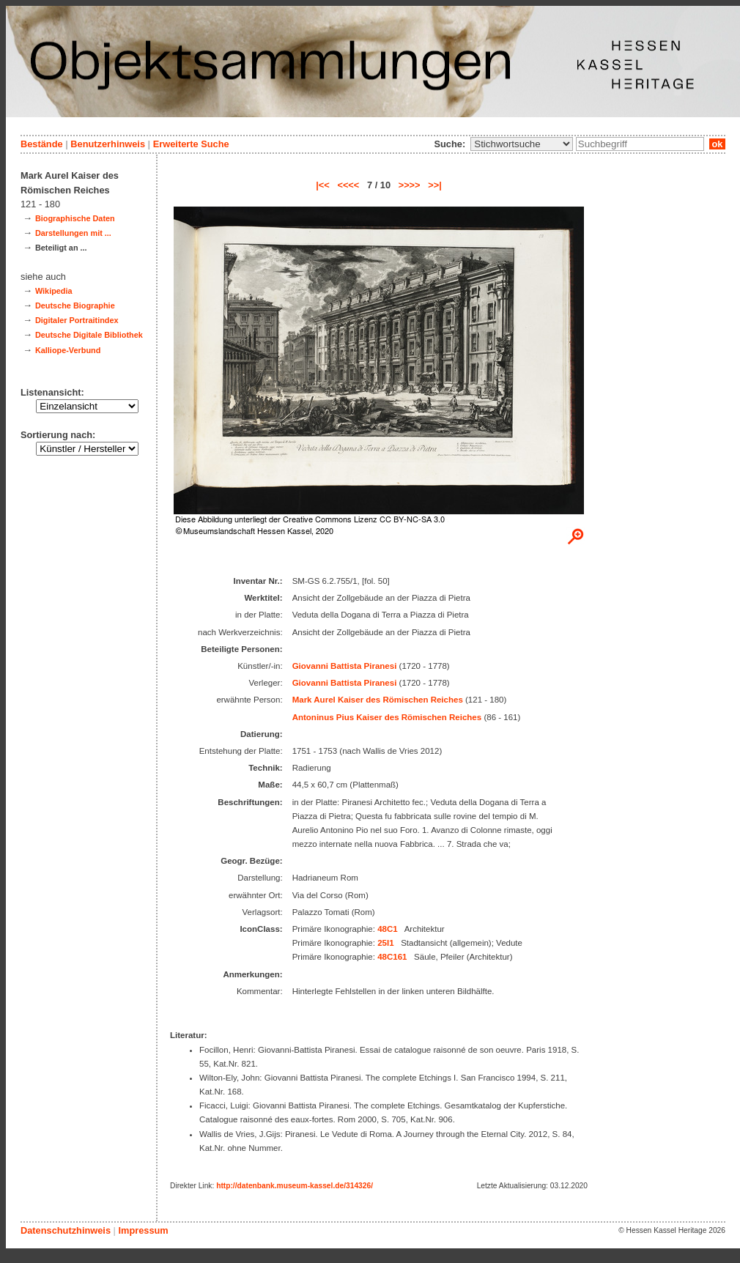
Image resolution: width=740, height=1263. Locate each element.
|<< (323, 184)
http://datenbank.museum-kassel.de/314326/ (294, 1186)
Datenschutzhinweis (66, 1230)
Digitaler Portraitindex (77, 320)
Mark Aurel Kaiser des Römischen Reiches (377, 699)
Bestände (42, 143)
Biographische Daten (75, 218)
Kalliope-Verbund (67, 350)
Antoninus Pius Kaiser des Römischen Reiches (387, 717)
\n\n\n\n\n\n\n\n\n (521, 144)
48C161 (392, 956)
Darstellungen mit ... (73, 233)
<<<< (348, 184)
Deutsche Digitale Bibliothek (89, 334)
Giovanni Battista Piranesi (344, 666)
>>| (435, 184)
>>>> (410, 184)
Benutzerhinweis (107, 143)
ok (717, 143)
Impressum (143, 1230)
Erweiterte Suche (191, 143)
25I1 (385, 942)
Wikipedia (54, 290)
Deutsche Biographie (75, 305)
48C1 (387, 929)
